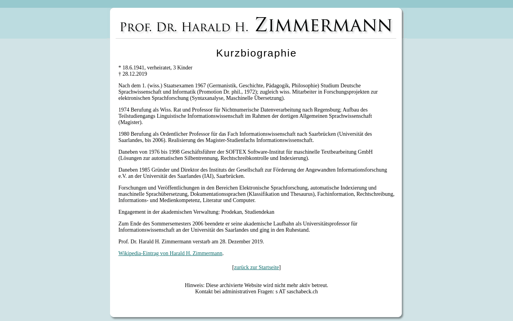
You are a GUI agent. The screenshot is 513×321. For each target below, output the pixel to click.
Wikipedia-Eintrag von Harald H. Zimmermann (171, 253)
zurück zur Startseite (256, 267)
